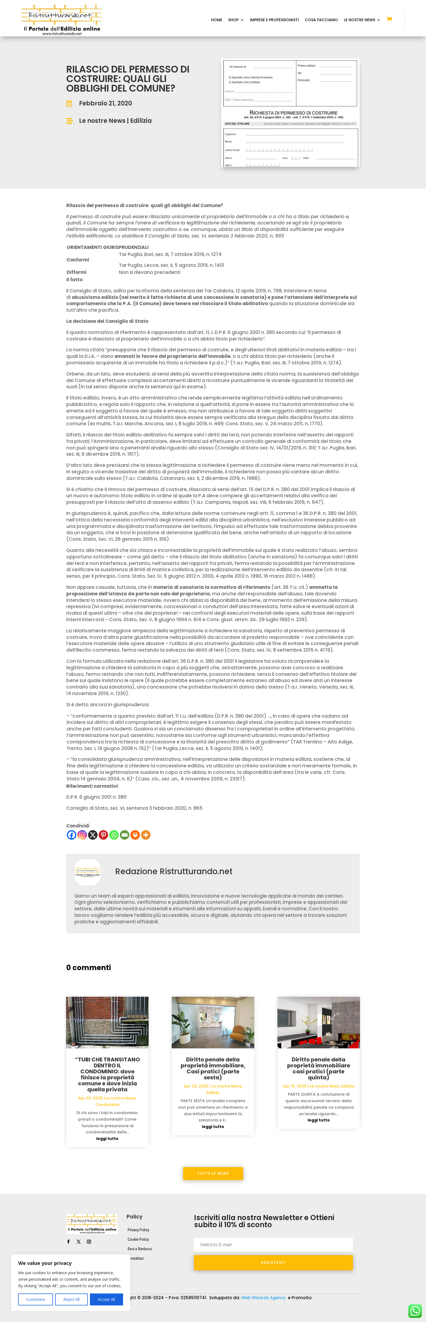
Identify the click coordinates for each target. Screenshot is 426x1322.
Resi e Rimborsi (140, 1249)
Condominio (107, 1104)
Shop (233, 20)
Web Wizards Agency (264, 1298)
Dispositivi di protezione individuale (242, 1310)
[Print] (135, 835)
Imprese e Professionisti (274, 20)
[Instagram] (82, 835)
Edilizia (141, 121)
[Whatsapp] (114, 835)
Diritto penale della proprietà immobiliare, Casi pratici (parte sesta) (213, 1068)
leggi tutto (107, 1138)
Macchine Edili (352, 1310)
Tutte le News (213, 1173)
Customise (35, 1299)
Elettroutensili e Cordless (306, 1310)
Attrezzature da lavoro (181, 1310)
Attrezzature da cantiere (128, 1310)
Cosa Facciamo (321, 20)
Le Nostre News (359, 20)
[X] (93, 835)
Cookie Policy (138, 1239)
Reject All (71, 1299)
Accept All (106, 1299)
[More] (146, 835)
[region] (70, 1282)
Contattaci (136, 1258)
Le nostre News (102, 121)
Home (216, 20)
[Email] (124, 835)
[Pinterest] (103, 835)
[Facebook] (71, 835)
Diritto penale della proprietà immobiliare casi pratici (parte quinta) (318, 1068)
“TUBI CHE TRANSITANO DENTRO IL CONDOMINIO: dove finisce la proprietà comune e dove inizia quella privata (107, 1074)
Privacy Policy (138, 1230)
